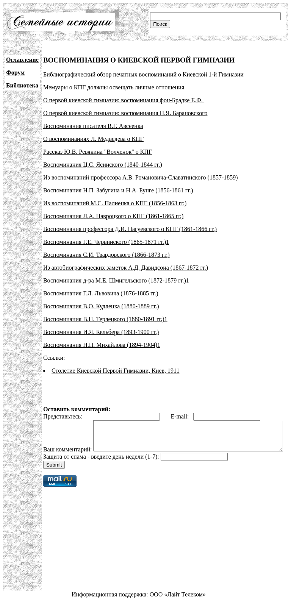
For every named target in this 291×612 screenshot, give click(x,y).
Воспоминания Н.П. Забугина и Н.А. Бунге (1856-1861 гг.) (118, 190)
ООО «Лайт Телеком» (178, 605)
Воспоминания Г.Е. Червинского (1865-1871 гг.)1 (106, 242)
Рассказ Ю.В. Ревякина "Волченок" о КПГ (97, 151)
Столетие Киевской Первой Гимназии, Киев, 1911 (116, 370)
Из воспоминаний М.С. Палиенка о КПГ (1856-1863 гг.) (114, 203)
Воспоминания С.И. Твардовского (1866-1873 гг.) (106, 254)
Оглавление (22, 59)
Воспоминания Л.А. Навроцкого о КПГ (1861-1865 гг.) (113, 216)
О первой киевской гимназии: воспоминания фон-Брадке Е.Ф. (123, 100)
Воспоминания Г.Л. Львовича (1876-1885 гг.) (100, 293)
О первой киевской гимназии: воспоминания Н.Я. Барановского (125, 113)
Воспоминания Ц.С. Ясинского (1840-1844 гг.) (102, 164)
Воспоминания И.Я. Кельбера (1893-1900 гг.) (101, 332)
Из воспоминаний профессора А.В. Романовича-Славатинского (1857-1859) (140, 177)
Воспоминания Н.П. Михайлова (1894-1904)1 (101, 345)
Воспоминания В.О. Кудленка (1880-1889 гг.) (101, 306)
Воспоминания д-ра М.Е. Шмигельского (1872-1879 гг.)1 (116, 280)
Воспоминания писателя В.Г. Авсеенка (93, 126)
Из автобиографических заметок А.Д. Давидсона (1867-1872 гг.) (125, 267)
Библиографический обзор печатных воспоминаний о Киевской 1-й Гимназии (143, 74)
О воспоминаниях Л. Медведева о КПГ (93, 139)
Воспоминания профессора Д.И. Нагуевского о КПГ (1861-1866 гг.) (130, 229)
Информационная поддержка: (111, 605)
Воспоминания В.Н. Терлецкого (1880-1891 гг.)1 (105, 319)
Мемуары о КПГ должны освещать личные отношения (113, 87)
